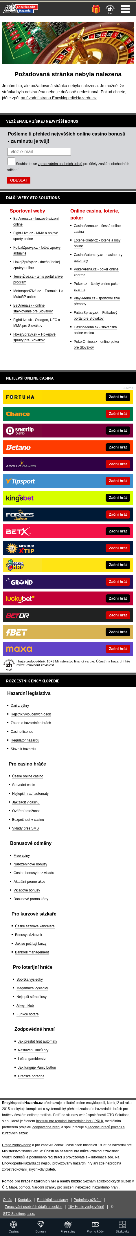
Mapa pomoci (19, 1187)
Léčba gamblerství (32, 1059)
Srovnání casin (23, 785)
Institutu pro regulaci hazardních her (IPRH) (69, 1121)
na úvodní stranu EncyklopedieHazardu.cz (59, 98)
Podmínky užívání (87, 1200)
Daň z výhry (20, 706)
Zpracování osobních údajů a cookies (34, 1207)
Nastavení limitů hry (33, 1050)
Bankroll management (32, 952)
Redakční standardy (52, 1200)
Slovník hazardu (23, 749)
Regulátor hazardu (25, 740)
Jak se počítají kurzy (31, 944)
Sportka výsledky (29, 979)
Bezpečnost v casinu (28, 820)
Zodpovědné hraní (46, 1127)
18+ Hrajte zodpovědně (86, 1207)
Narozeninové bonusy (30, 864)
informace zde (102, 1157)
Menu (125, 9)
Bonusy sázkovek (28, 935)
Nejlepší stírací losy (31, 997)
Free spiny (22, 856)
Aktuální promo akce (29, 882)
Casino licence (22, 732)
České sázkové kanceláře (35, 926)
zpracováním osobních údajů (60, 164)
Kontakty (25, 1200)
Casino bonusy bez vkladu (34, 873)
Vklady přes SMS (25, 828)
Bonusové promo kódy (31, 899)
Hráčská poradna (31, 1076)
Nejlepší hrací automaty (30, 794)
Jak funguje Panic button (37, 1067)
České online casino (27, 776)
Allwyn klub (25, 1006)
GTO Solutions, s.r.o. (19, 1214)
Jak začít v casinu (26, 802)
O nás (7, 1200)
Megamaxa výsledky (32, 988)
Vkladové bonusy (27, 890)
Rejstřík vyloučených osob (31, 714)
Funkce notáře (27, 1014)
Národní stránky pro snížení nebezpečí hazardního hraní (75, 1187)
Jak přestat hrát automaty (37, 1041)
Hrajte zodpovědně (16, 1145)
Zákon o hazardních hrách (31, 723)
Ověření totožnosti (26, 811)
